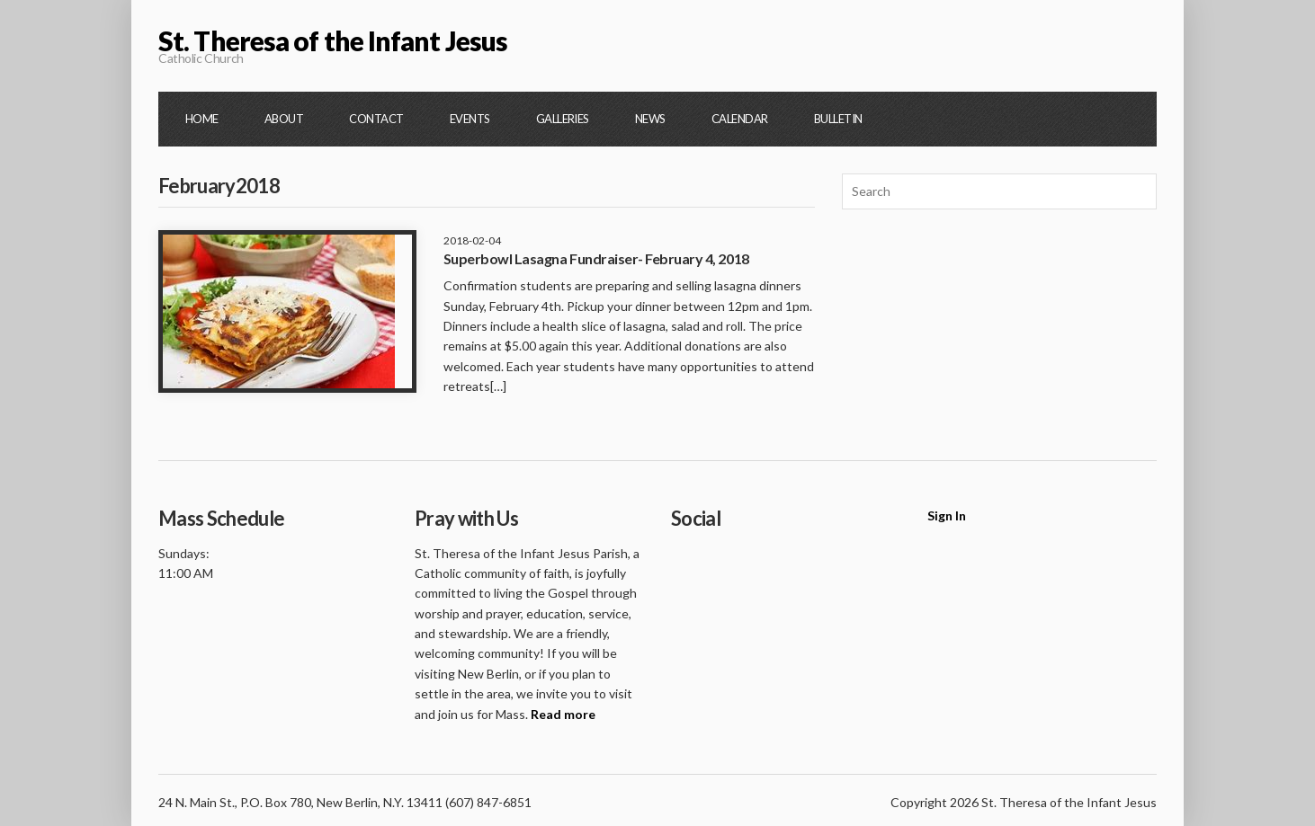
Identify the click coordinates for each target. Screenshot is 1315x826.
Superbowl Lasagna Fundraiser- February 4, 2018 (596, 258)
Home (202, 118)
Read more (563, 714)
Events (470, 118)
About (283, 118)
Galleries (562, 118)
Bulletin (838, 118)
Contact (376, 118)
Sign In (946, 515)
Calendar (739, 118)
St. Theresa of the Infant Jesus (332, 40)
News (650, 118)
